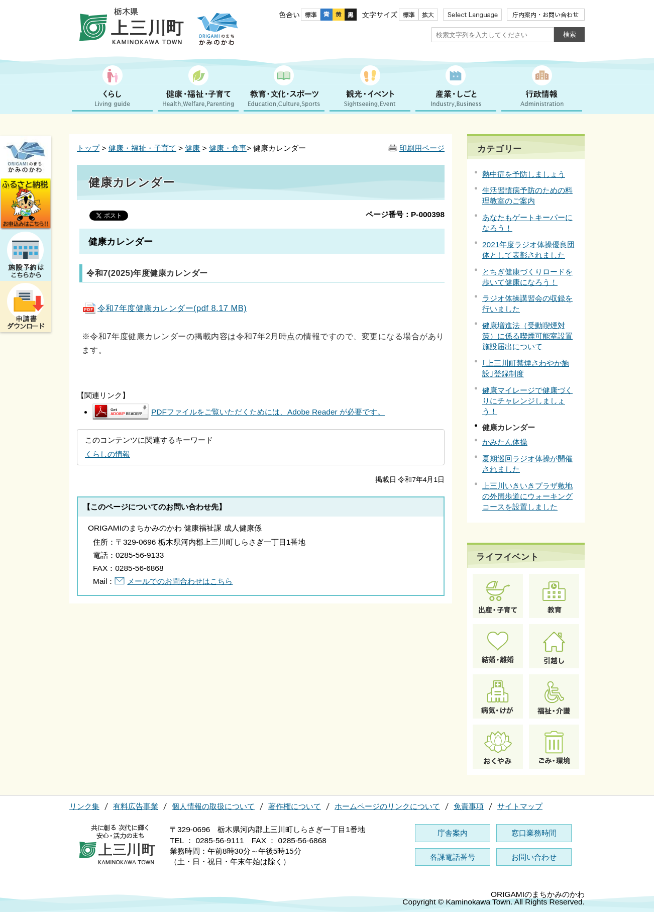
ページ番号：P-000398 (405, 214)
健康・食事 (228, 148)
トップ (88, 148)
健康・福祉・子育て (142, 148)
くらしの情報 (107, 454)
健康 (192, 148)
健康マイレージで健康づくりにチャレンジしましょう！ (527, 401)
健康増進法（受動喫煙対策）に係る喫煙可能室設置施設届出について (527, 336)
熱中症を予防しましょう (523, 174)
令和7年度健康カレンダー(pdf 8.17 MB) (164, 308)
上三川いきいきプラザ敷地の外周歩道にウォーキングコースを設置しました (527, 496)
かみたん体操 (504, 442)
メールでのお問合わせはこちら (180, 581)
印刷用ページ (422, 148)
